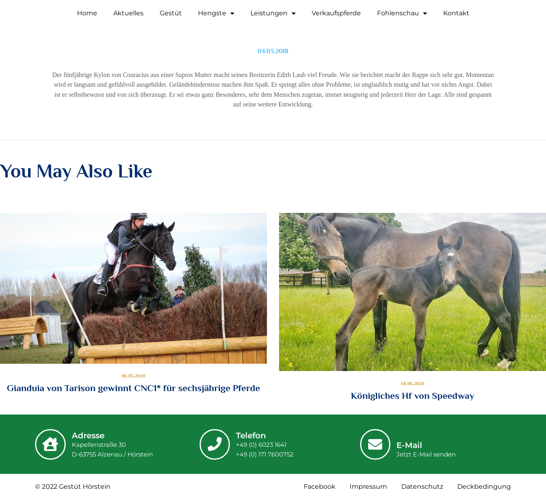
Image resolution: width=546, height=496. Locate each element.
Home (87, 13)
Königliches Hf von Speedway (412, 395)
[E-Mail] (375, 444)
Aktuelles (128, 13)
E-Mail (410, 445)
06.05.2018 (134, 376)
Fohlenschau (402, 13)
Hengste (216, 13)
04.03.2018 (273, 51)
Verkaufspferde (336, 13)
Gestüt (171, 13)
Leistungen (273, 13)
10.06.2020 (413, 383)
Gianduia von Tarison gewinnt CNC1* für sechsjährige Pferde (133, 388)
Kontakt (456, 13)
